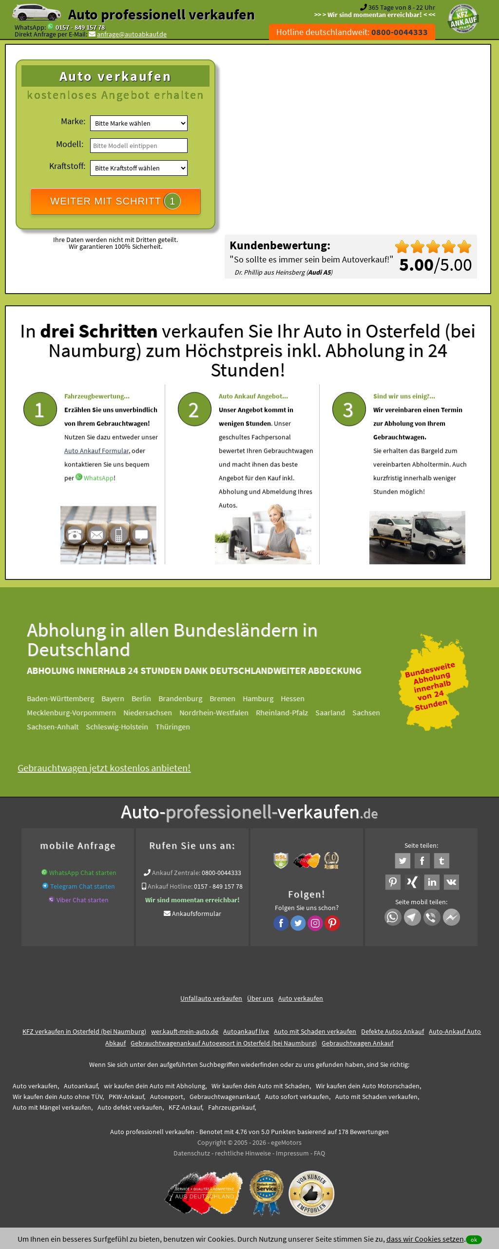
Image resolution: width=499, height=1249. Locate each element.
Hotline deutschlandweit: (352, 31)
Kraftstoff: (67, 165)
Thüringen (182, 726)
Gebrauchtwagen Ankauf (357, 1043)
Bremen (232, 698)
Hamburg (267, 698)
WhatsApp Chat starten (82, 872)
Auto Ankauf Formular (96, 479)
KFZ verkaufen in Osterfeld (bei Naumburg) (84, 1031)
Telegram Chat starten (82, 886)
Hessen (302, 698)
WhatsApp (99, 506)
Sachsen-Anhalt (62, 726)
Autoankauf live (246, 1031)
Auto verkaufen (300, 998)
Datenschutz (191, 1153)
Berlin (151, 698)
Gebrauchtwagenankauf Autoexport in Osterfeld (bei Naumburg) (224, 1043)
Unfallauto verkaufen (211, 998)
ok (474, 1239)
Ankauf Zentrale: (176, 872)
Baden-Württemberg (70, 698)
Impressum (292, 1153)
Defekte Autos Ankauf (392, 1031)
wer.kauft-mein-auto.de (184, 1031)
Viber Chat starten (83, 899)
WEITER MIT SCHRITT (115, 201)
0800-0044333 (221, 872)
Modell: (69, 143)
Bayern (122, 698)
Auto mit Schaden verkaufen (315, 1031)
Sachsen (376, 712)
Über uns (260, 998)
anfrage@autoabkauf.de (132, 34)
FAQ (319, 1153)
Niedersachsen (157, 712)
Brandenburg (190, 698)
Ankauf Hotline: (170, 886)
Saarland (340, 712)
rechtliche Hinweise (243, 1153)
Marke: (73, 121)
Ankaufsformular (196, 913)
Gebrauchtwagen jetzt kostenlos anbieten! (113, 768)
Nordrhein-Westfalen (223, 712)
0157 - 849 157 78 (80, 27)
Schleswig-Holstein (127, 726)
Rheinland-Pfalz (292, 712)
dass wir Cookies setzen (425, 1239)
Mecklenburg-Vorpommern (81, 712)
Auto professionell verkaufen (161, 14)
